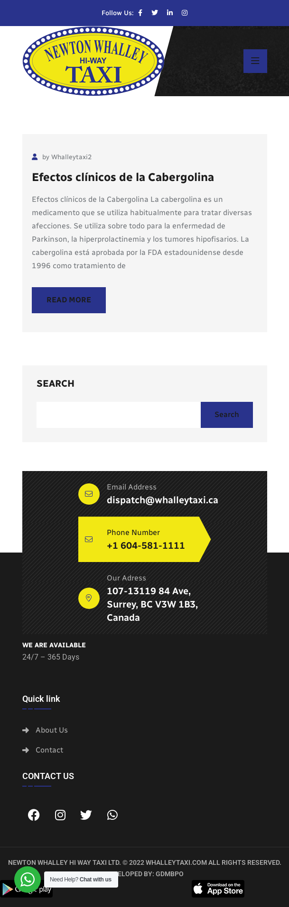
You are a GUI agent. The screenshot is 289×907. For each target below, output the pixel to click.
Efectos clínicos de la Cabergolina (123, 177)
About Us (52, 730)
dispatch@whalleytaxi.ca (162, 500)
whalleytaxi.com (176, 862)
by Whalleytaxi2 (62, 157)
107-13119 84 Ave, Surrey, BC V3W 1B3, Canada (152, 604)
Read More (69, 299)
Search (56, 383)
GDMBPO (170, 874)
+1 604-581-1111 (146, 545)
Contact (49, 749)
